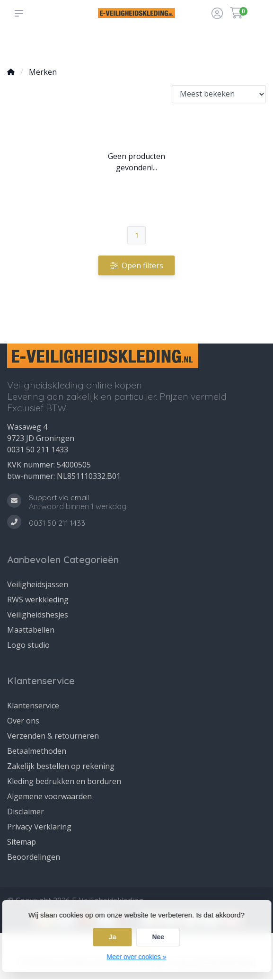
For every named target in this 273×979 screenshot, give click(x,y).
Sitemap (21, 842)
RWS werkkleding (38, 599)
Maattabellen (30, 630)
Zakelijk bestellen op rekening (60, 766)
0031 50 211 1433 (37, 449)
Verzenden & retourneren (53, 736)
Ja (112, 937)
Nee (158, 937)
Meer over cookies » (136, 957)
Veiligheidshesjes (37, 614)
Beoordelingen (33, 857)
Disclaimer (25, 811)
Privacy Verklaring (39, 826)
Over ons (23, 720)
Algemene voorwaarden (49, 796)
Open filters (136, 265)
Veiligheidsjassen (37, 584)
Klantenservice (33, 705)
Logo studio (28, 645)
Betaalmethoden (36, 751)
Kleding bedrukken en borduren (64, 781)
